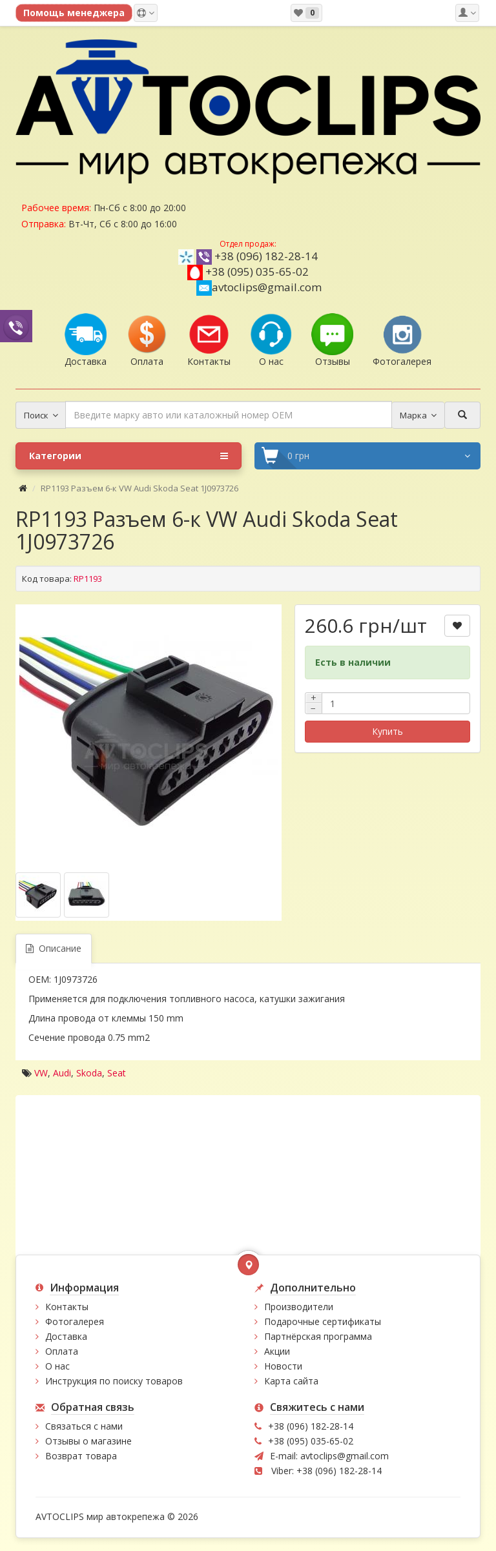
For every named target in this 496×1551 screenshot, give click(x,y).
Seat (116, 1073)
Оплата (61, 1351)
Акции (277, 1351)
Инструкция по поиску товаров (114, 1381)
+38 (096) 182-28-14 (266, 256)
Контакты (66, 1306)
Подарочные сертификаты (322, 1321)
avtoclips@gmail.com (259, 287)
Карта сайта (291, 1381)
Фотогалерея (74, 1321)
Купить (387, 731)
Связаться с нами (84, 1426)
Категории (128, 455)
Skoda (89, 1073)
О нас (57, 1366)
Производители (298, 1306)
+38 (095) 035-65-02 (257, 271)
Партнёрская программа (318, 1336)
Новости (283, 1366)
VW (41, 1073)
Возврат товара (81, 1456)
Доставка (66, 1336)
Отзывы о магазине (88, 1441)
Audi (62, 1073)
